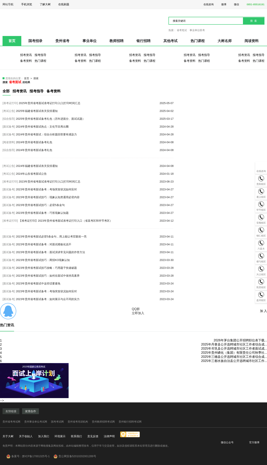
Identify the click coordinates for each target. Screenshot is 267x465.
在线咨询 (206, 4)
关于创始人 (26, 436)
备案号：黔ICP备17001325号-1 (32, 456)
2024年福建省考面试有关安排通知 (95, 166)
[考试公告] (9, 110)
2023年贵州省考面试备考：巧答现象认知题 (95, 213)
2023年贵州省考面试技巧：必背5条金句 (95, 205)
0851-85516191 (253, 4)
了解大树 (45, 4)
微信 (234, 4)
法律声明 (109, 436)
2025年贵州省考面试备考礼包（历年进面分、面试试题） (95, 119)
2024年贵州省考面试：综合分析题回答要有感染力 (95, 134)
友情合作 (30, 411)
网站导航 (8, 6)
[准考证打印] (10, 103)
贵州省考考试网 (11, 421)
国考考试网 (57, 421)
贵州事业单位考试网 (35, 421)
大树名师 (225, 41)
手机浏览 (26, 6)
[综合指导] (9, 118)
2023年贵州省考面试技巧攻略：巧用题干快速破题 (95, 268)
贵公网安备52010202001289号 (77, 456)
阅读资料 (252, 41)
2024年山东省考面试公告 (95, 174)
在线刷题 (63, 6)
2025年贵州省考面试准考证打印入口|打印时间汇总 (96, 103)
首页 (11, 41)
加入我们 (43, 436)
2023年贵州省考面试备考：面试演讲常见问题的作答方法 (95, 252)
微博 (221, 4)
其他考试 (170, 41)
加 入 (263, 311)
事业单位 (89, 41)
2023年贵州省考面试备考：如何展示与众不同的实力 (95, 299)
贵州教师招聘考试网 (103, 421)
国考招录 (35, 41)
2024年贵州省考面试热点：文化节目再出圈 (95, 126)
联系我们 (76, 436)
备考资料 (26, 60)
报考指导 (40, 55)
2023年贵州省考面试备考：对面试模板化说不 (95, 244)
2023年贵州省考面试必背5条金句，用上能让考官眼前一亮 (95, 236)
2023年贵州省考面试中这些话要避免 (95, 283)
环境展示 (60, 436)
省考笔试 (182, 30)
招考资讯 (26, 55)
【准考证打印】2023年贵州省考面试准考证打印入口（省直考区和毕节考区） (96, 221)
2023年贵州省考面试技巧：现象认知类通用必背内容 (95, 197)
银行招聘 (143, 41)
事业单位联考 (197, 30)
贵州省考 (62, 41)
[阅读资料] (9, 142)
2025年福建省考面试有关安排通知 (95, 111)
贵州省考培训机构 (78, 421)
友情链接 (10, 411)
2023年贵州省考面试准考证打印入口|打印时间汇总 (96, 181)
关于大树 (8, 436)
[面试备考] (9, 126)
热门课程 (198, 41)
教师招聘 (116, 41)
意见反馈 (92, 436)
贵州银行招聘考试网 (130, 421)
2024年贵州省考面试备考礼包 (95, 142)
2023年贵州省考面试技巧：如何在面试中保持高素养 (95, 276)
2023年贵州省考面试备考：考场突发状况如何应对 (95, 189)
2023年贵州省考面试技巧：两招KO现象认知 (95, 260)
